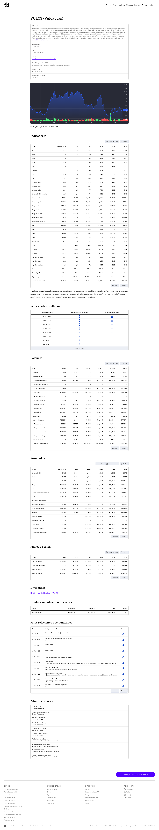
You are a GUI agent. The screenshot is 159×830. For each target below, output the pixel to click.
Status (87, 803)
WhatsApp (129, 789)
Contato (87, 789)
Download (112, 317)
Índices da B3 (8, 812)
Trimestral (100, 464)
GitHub (128, 798)
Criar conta (50, 803)
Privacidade (50, 800)
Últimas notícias (9, 820)
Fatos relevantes (9, 803)
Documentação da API (92, 792)
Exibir (79, 316)
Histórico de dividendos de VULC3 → (45, 593)
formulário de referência (39, 40)
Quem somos (89, 800)
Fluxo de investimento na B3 (13, 806)
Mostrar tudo (79, 348)
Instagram (129, 795)
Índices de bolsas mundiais (12, 815)
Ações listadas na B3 (10, 792)
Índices (122, 5)
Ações (108, 5)
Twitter (128, 792)
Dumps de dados (9, 800)
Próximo (123, 285)
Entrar (144, 5)
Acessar (123, 634)
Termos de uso (51, 798)
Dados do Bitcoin (9, 798)
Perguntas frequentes (92, 798)
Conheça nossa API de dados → (135, 774)
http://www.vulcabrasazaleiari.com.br (44, 59)
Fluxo (115, 5)
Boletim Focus (8, 795)
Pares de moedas (9, 817)
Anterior (115, 285)
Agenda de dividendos (11, 789)
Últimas (129, 5)
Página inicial (51, 795)
